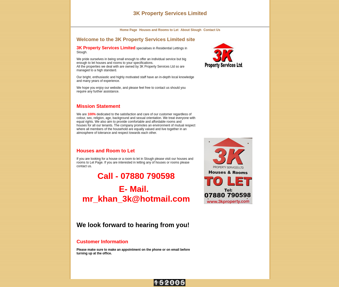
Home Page (128, 30)
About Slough (191, 30)
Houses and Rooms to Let (159, 30)
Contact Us (211, 30)
